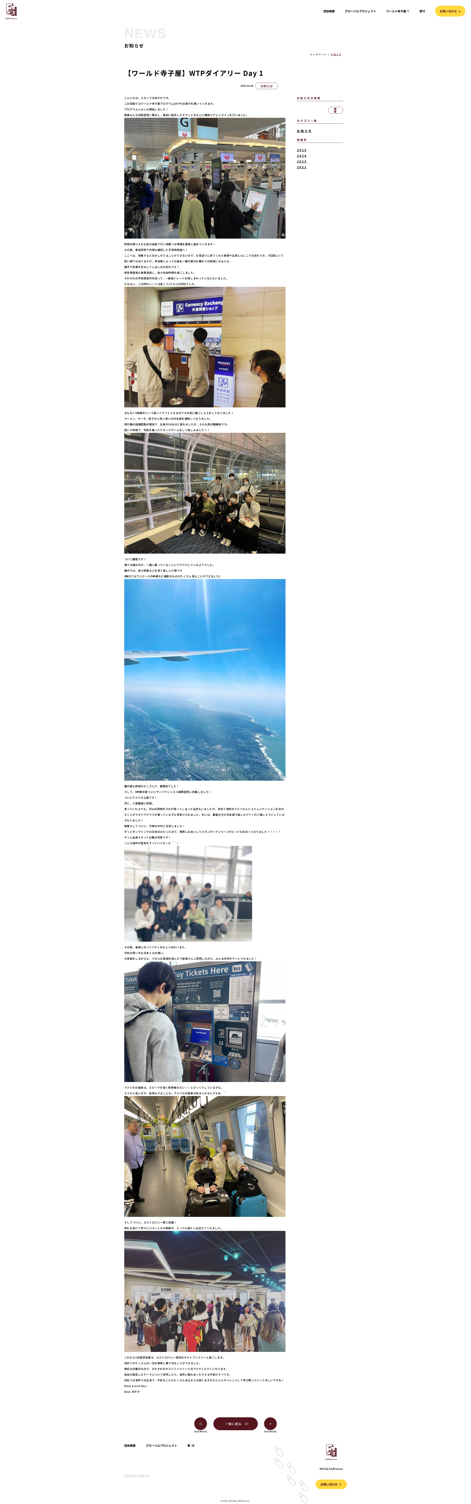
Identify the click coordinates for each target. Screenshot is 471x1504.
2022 (302, 167)
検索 (335, 110)
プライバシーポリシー (137, 1475)
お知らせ (336, 54)
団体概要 (329, 11)
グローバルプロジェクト (360, 11)
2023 (302, 161)
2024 (302, 155)
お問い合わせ (448, 11)
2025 (302, 150)
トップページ (318, 54)
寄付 (422, 11)
